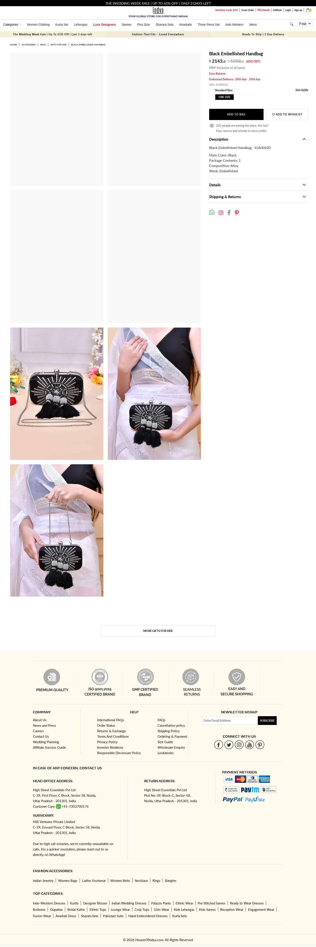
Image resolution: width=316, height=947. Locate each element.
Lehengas (81, 24)
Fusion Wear (42, 916)
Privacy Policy (107, 742)
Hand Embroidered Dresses (148, 916)
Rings (156, 880)
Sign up (298, 10)
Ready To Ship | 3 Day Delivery (263, 34)
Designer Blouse (95, 903)
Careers (38, 731)
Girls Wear (161, 909)
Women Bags (67, 880)
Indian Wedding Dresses (129, 903)
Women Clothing (38, 24)
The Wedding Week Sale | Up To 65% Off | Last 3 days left (52, 34)
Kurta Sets (179, 916)
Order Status (106, 725)
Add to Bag (236, 114)
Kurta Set (61, 24)
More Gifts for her (157, 631)
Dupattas (56, 909)
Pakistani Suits (113, 916)
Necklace (141, 880)
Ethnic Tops (98, 909)
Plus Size (143, 24)
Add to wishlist (287, 114)
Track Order (247, 10)
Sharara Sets (165, 24)
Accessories (29, 44)
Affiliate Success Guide (49, 747)
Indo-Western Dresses (49, 903)
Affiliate (277, 10)
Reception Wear (231, 909)
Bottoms (39, 909)
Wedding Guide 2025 (226, 10)
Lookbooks (166, 753)
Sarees (126, 24)
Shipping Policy (169, 731)
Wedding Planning (46, 742)
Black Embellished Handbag (88, 44)
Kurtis (74, 903)
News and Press (44, 725)
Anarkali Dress (66, 916)
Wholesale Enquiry (171, 747)
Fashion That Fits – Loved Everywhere (158, 34)
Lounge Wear (120, 909)
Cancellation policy (171, 725)
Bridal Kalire (76, 909)
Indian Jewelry (43, 880)
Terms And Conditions (113, 736)
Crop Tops (142, 909)
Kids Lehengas (184, 909)
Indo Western (234, 24)
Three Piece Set (208, 24)
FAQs (161, 720)
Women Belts (120, 880)
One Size (224, 97)
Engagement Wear (261, 909)
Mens (253, 24)
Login (288, 10)
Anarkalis (185, 24)
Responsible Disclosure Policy (119, 753)
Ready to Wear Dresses (247, 903)
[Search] (291, 24)
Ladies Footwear (94, 880)
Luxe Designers (104, 24)
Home (13, 44)
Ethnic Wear (184, 903)
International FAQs (110, 720)
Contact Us (41, 736)
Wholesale (263, 10)
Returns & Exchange (111, 731)
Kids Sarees (207, 909)
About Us (40, 720)
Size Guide (302, 89)
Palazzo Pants (161, 903)
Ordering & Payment (172, 736)
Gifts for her (58, 44)
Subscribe (267, 720)
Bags (43, 44)
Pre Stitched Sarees (211, 903)
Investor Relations (110, 747)
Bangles (170, 880)
